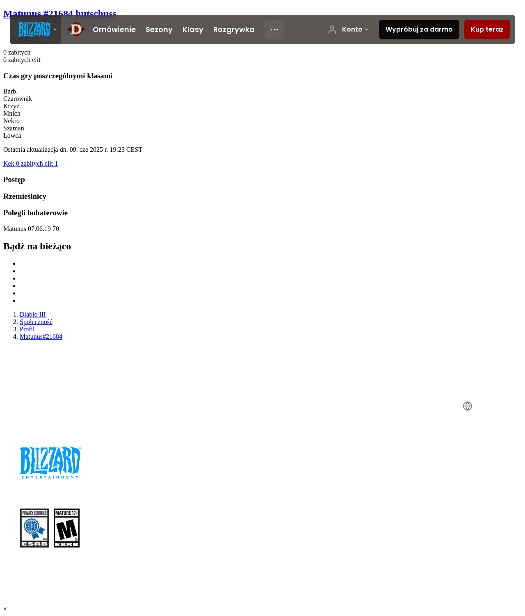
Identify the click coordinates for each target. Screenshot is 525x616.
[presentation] (35, 29)
